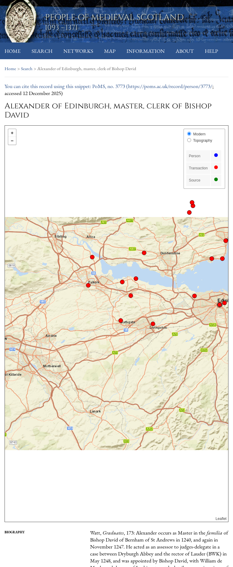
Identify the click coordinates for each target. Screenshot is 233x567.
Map (110, 50)
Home (13, 50)
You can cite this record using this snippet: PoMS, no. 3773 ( (66, 86)
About (185, 50)
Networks (78, 50)
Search (42, 50)
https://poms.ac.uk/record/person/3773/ (170, 86)
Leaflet (221, 519)
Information (146, 50)
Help (211, 50)
